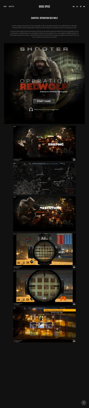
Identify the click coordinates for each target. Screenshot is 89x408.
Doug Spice (44, 6)
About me (11, 6)
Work (5, 6)
